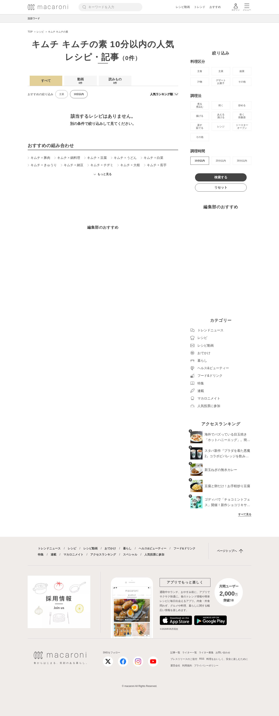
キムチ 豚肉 (39, 157)
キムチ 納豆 (72, 165)
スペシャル (130, 554)
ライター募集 (206, 652)
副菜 (242, 71)
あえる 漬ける (221, 116)
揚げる (199, 116)
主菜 (61, 94)
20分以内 (221, 160)
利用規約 (187, 665)
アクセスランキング (103, 554)
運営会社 (175, 665)
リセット (220, 187)
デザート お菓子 (221, 82)
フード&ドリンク (184, 548)
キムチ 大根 (128, 165)
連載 (53, 554)
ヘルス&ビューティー (152, 548)
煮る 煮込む (199, 105)
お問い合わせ (223, 652)
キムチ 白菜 (152, 157)
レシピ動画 (183, 7)
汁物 (199, 81)
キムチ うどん (124, 157)
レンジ (221, 126)
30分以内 (242, 160)
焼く (220, 105)
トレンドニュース (49, 548)
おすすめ (215, 7)
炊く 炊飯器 (242, 116)
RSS (201, 658)
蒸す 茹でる (199, 126)
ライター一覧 (189, 652)
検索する (220, 177)
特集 (41, 554)
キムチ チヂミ (100, 165)
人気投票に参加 (154, 554)
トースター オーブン (242, 126)
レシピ (72, 548)
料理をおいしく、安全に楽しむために (227, 659)
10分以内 (200, 160)
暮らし (127, 548)
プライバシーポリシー (206, 665)
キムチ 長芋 (155, 165)
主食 (199, 71)
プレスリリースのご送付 (183, 659)
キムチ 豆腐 (95, 157)
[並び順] (164, 94)
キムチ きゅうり (42, 165)
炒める (242, 105)
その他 (242, 81)
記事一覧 (175, 652)
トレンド (199, 7)
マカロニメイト (73, 554)
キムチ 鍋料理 (67, 157)
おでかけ (110, 548)
